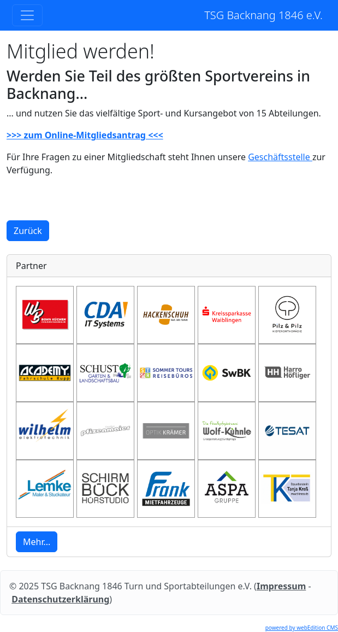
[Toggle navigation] (27, 15)
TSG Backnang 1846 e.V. (263, 15)
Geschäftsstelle (280, 157)
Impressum (281, 586)
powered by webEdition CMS (301, 627)
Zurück (28, 231)
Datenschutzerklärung (60, 599)
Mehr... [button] (36, 542)
